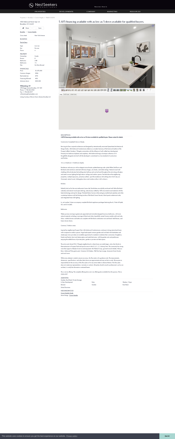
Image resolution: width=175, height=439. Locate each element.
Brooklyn (30, 18)
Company (90, 11)
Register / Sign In (101, 6)
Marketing (112, 11)
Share (25, 28)
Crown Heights (39, 18)
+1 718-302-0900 (29, 90)
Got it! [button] (167, 436)
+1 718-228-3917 (28, 92)
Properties (40, 11)
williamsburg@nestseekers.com (29, 94)
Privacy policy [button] (71, 436)
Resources (135, 11)
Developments (66, 11)
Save (38, 28)
